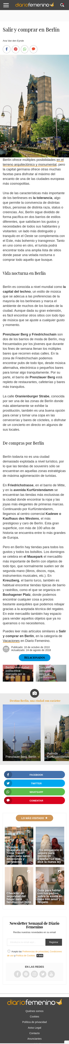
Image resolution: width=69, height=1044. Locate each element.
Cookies (34, 1016)
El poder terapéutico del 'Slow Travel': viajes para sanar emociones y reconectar (19, 854)
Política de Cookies (25, 955)
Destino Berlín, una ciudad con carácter (35, 700)
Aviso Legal (34, 1027)
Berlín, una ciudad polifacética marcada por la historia (17, 672)
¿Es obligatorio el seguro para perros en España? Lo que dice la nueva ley (50, 856)
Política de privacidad (34, 1022)
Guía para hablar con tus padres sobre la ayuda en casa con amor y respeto (50, 896)
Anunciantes (34, 1038)
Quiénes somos (34, 1011)
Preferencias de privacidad (35, 951)
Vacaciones (11, 641)
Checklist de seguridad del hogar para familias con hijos (19, 898)
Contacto (34, 1033)
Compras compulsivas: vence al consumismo (46, 672)
